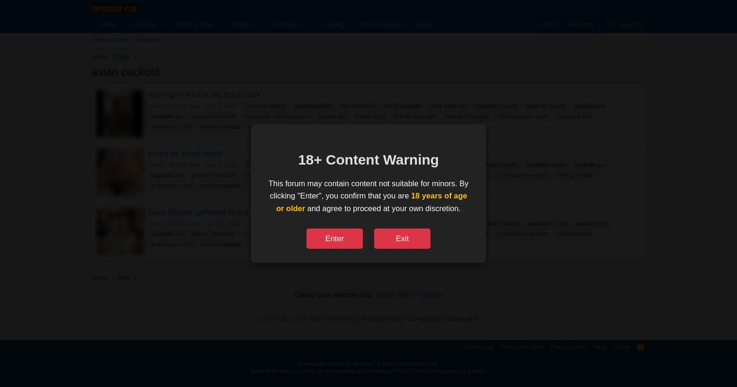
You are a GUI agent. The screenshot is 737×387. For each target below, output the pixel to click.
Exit (402, 238)
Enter (334, 238)
